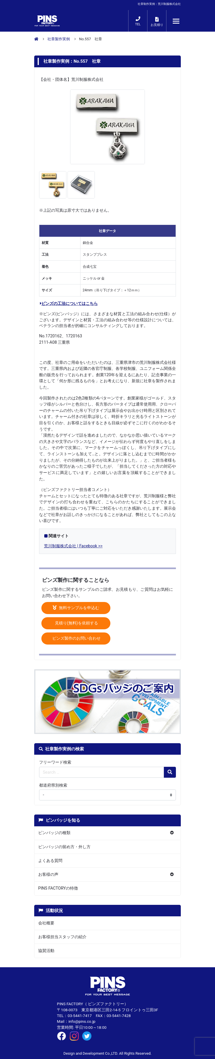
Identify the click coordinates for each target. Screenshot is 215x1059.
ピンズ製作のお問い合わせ (76, 638)
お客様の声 (48, 874)
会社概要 (46, 923)
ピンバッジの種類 (54, 832)
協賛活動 (46, 950)
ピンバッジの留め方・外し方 (64, 846)
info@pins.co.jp (81, 1021)
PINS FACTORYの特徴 (58, 888)
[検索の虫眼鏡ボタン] (170, 772)
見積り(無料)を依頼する (76, 623)
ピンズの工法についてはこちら (69, 303)
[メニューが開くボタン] (176, 21)
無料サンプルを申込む (76, 607)
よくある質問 (50, 860)
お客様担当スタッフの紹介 (62, 936)
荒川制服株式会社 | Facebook (70, 546)
